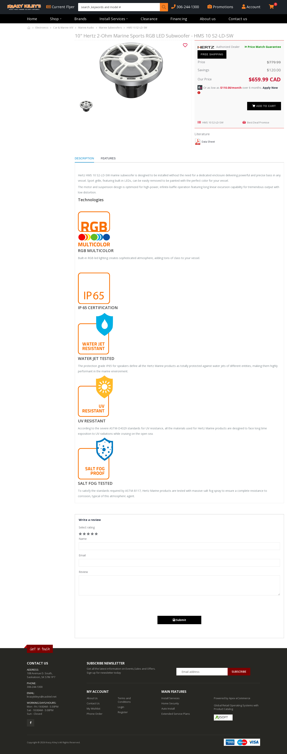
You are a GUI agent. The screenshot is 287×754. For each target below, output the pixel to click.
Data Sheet (208, 141)
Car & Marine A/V (63, 27)
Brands (80, 18)
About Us (92, 698)
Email (82, 555)
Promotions (220, 6)
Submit (179, 620)
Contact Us (93, 703)
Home (32, 18)
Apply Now (270, 88)
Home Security (170, 703)
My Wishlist (93, 708)
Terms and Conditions (124, 700)
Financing (178, 18)
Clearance (149, 18)
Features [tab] (108, 158)
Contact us (238, 18)
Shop (54, 18)
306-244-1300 (185, 6)
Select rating (87, 527)
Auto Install (168, 708)
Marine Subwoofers (110, 27)
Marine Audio (86, 27)
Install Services (112, 18)
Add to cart (264, 105)
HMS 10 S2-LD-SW (212, 122)
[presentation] (109, 606)
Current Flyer (60, 6)
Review (83, 572)
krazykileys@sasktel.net (41, 696)
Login (121, 707)
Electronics (41, 27)
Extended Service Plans (175, 714)
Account (251, 6)
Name (83, 539)
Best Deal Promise (258, 122)
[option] (132, 70)
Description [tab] (84, 158)
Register (123, 712)
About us (208, 18)
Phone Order (94, 714)
